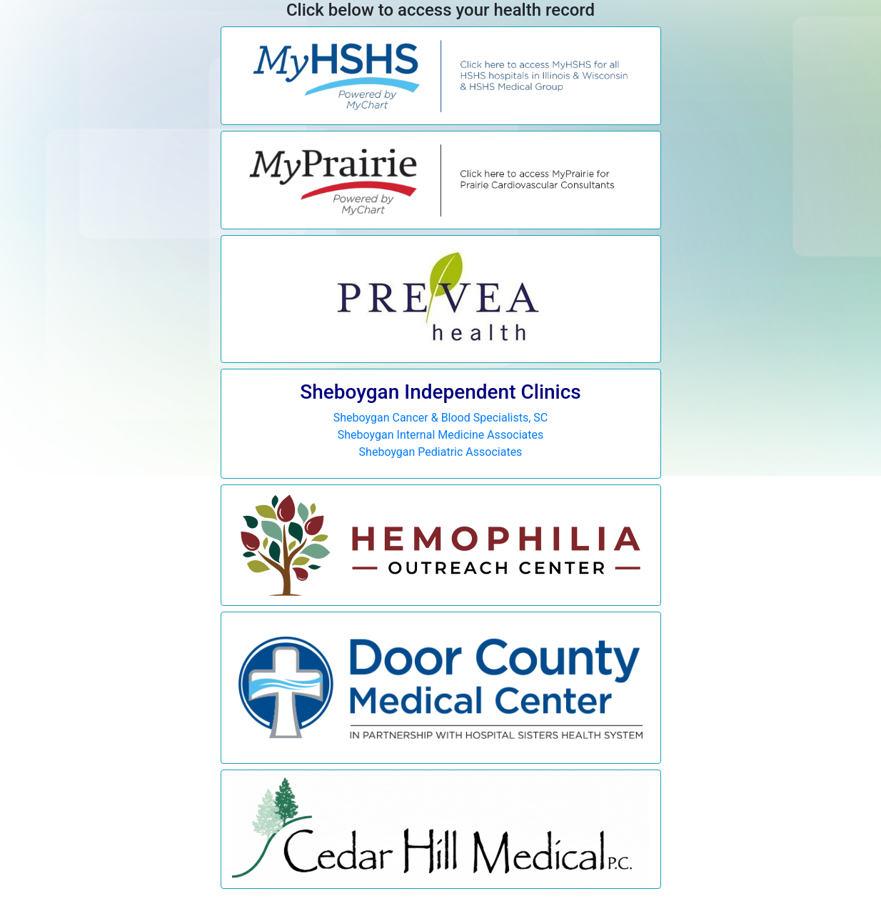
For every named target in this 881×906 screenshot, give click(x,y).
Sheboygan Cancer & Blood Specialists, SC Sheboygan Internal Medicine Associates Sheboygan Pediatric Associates (441, 419)
